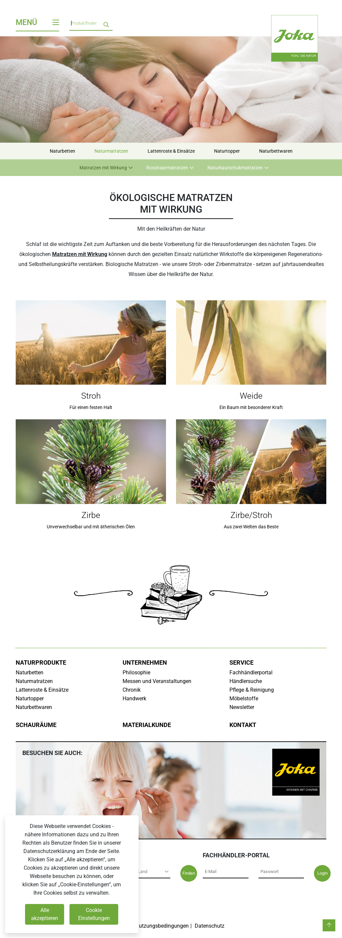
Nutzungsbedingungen (162, 926)
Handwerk (134, 698)
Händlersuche (245, 681)
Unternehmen (145, 662)
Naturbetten (62, 151)
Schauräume (36, 725)
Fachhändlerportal (251, 672)
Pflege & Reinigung (251, 690)
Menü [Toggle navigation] (37, 22)
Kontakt (242, 725)
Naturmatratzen (111, 151)
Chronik (132, 690)
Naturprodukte (41, 662)
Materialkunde (147, 725)
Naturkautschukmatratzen (235, 167)
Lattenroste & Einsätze (171, 151)
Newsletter (241, 707)
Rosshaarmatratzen (167, 167)
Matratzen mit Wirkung (103, 167)
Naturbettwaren (276, 151)
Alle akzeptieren (44, 914)
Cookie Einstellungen (94, 914)
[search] (106, 23)
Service (241, 662)
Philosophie (136, 672)
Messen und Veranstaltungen (157, 681)
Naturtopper (227, 151)
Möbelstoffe (243, 698)
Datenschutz (209, 926)
